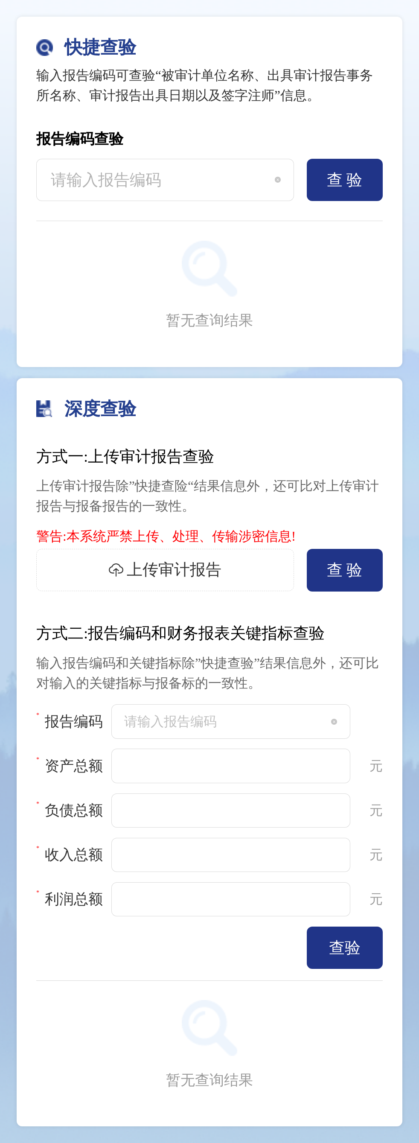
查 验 (344, 180)
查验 (345, 947)
